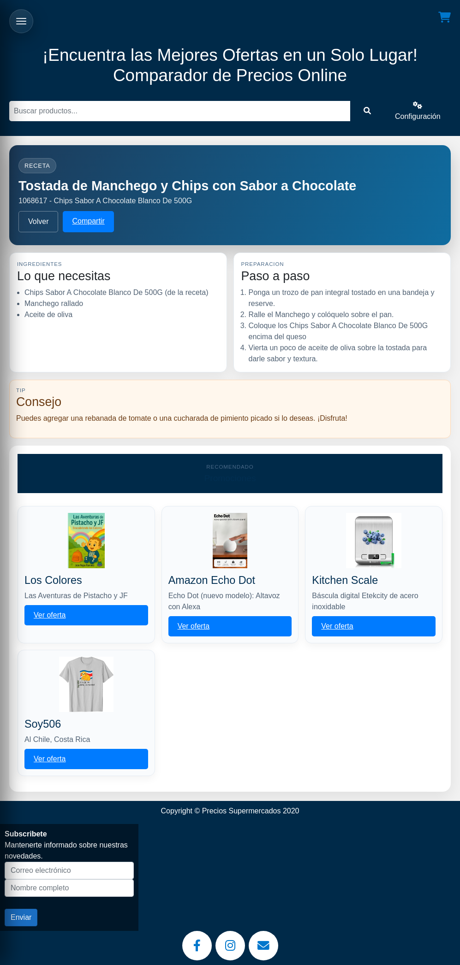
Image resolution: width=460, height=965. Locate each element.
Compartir (88, 221)
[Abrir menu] (21, 21)
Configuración (418, 110)
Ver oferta (50, 615)
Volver (38, 221)
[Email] (263, 945)
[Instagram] (230, 945)
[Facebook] (197, 945)
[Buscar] (179, 111)
